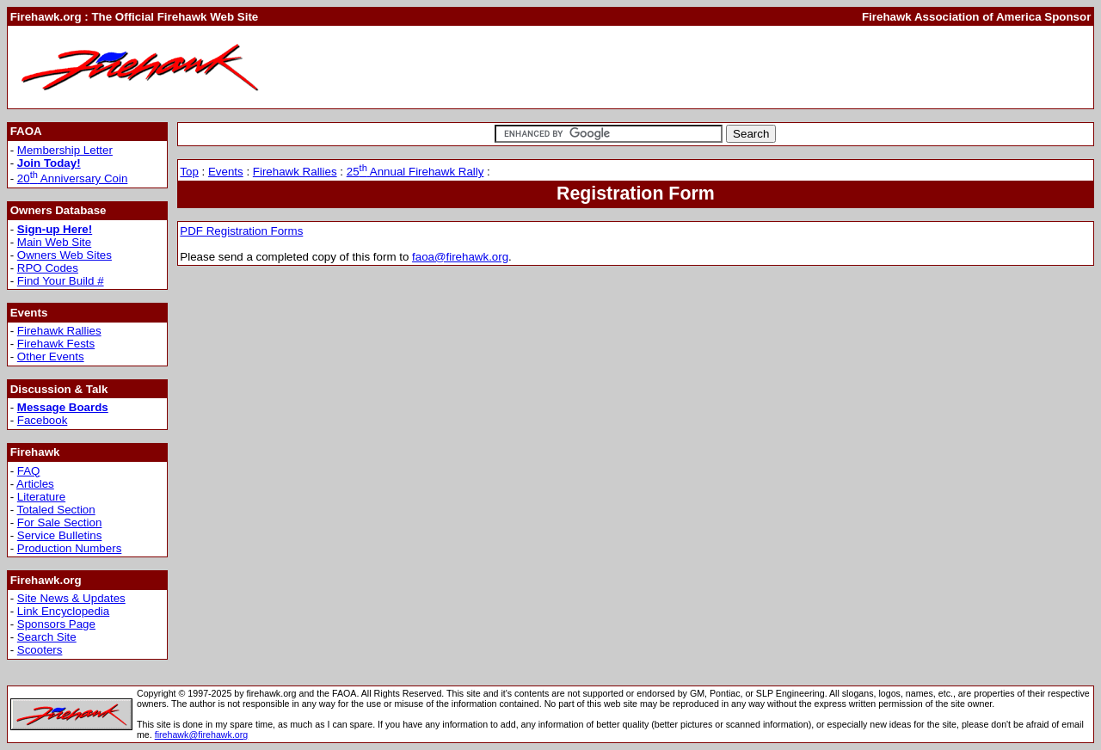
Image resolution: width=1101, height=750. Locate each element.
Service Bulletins (59, 535)
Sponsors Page (56, 624)
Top (189, 171)
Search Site (47, 636)
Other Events (50, 356)
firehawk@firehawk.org (202, 734)
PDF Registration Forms (241, 230)
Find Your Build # (60, 280)
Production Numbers (69, 548)
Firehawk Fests (56, 343)
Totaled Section (56, 509)
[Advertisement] (777, 67)
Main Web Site (54, 242)
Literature (41, 496)
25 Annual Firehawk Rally (415, 171)
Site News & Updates (71, 598)
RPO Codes (47, 267)
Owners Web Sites (64, 255)
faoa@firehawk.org (460, 256)
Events (225, 171)
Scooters (40, 649)
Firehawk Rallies (59, 330)
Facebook (42, 420)
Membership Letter (65, 150)
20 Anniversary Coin (72, 178)
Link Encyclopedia (63, 611)
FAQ (28, 470)
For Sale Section (59, 522)
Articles (35, 483)
